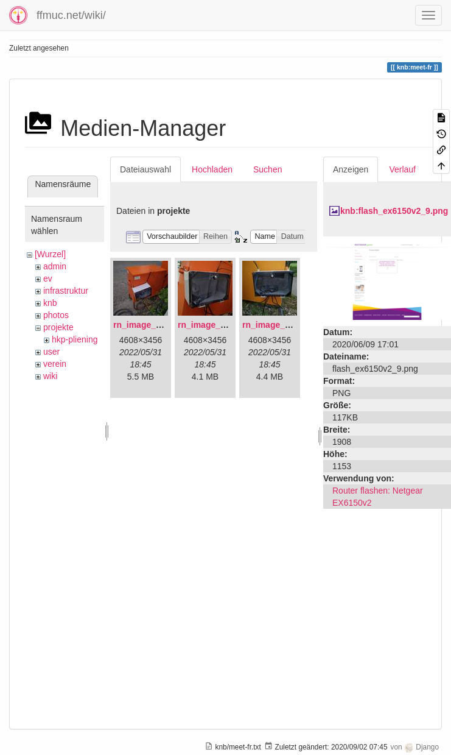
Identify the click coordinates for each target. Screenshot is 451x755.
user (51, 351)
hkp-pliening (75, 339)
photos (56, 315)
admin (54, 266)
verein (54, 364)
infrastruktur (65, 291)
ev (47, 278)
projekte (58, 327)
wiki (50, 376)
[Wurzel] (50, 254)
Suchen (267, 169)
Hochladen (212, 169)
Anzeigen (350, 169)
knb (50, 303)
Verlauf (402, 169)
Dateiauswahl (145, 169)
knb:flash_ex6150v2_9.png (394, 211)
